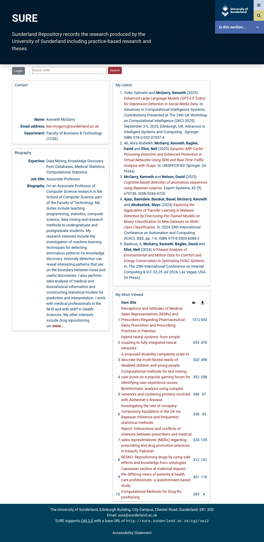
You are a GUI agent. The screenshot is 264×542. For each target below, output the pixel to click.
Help (240, 145)
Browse (240, 79)
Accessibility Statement (132, 532)
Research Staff (240, 132)
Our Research (240, 53)
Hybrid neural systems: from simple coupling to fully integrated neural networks (150, 342)
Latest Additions (240, 106)
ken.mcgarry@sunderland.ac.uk (72, 126)
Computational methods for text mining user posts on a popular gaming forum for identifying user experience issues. (155, 377)
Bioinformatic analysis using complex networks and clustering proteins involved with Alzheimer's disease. (155, 394)
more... (58, 326)
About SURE (240, 66)
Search (240, 92)
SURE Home (240, 40)
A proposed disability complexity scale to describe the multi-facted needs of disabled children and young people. (155, 359)
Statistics (240, 119)
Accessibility (240, 158)
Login (18, 71)
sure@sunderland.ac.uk (137, 515)
